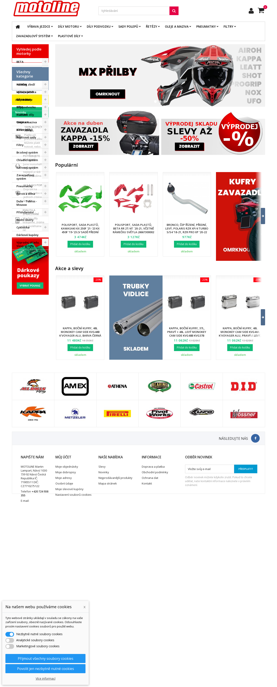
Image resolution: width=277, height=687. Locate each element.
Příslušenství (25, 283)
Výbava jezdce (38, 26)
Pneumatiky (206, 26)
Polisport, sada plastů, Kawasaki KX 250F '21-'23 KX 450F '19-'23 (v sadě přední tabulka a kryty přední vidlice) (80, 232)
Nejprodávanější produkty (115, 642)
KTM (19, 107)
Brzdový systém (27, 224)
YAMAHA (22, 122)
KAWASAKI (23, 99)
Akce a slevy (23, 331)
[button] (260, 216)
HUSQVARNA (25, 92)
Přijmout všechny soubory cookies (45, 658)
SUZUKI (21, 115)
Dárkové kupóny (27, 306)
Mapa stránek (107, 647)
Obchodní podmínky (155, 636)
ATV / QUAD (24, 130)
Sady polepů (128, 26)
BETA (20, 62)
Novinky (20, 343)
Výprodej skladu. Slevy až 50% (27, 315)
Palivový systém (27, 239)
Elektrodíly (23, 201)
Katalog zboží (25, 156)
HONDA (21, 84)
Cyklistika (22, 299)
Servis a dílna (25, 265)
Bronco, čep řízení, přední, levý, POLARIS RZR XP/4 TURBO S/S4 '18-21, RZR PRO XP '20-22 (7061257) (186, 230)
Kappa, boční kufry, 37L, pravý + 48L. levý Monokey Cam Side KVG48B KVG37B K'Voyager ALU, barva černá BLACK (187, 335)
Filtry (228, 26)
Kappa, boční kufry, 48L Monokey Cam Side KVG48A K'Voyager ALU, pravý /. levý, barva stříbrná (240, 333)
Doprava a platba (153, 630)
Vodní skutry (25, 291)
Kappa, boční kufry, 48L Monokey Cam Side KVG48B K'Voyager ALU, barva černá (80, 331)
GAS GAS (22, 77)
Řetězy (151, 26)
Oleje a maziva (176, 26)
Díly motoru (68, 26)
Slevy (102, 630)
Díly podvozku (99, 26)
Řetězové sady (26, 209)
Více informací (45, 678)
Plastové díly (69, 36)
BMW (19, 69)
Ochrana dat (150, 642)
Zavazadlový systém (33, 36)
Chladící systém (27, 231)
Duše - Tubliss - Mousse (26, 274)
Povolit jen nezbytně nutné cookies (45, 668)
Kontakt (147, 647)
